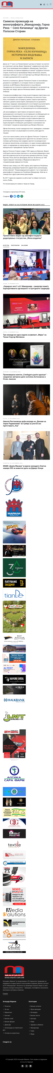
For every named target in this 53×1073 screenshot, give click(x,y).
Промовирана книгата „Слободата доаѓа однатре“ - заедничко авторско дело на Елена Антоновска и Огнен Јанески (25, 378)
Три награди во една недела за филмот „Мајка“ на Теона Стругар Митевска (24, 337)
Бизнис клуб (8, 1018)
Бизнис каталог (35, 1006)
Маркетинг (7, 1012)
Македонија (34, 1028)
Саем (31, 1031)
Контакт (6, 1015)
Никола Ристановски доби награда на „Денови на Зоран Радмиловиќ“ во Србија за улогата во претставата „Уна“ (24, 424)
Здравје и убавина (36, 1025)
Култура (32, 1018)
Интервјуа (33, 1012)
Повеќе (5, 993)
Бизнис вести (34, 1015)
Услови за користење (11, 1033)
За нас (6, 1009)
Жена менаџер (35, 1009)
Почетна (6, 1006)
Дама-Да (7, 1025)
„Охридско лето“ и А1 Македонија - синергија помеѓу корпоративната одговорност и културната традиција (26, 288)
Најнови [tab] (24, 246)
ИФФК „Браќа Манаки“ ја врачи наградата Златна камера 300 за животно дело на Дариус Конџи (24, 468)
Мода (31, 1034)
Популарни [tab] (15, 246)
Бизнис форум (9, 1022)
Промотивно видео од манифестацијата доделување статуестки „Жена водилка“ (22, 237)
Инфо (31, 1022)
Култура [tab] (6, 246)
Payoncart (30, 1062)
